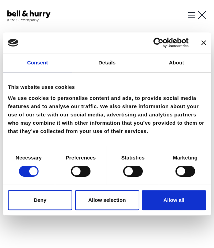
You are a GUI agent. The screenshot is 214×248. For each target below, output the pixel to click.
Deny (40, 200)
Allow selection (107, 200)
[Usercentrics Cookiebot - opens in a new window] (158, 43)
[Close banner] (203, 42)
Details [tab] (107, 62)
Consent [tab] (37, 62)
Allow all (173, 200)
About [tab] (176, 62)
